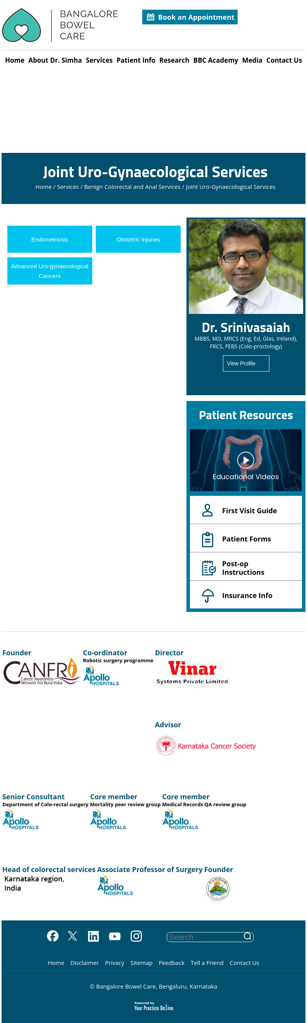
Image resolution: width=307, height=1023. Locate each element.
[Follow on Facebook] (51, 937)
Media (252, 60)
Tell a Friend (207, 962)
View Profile (241, 363)
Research (174, 60)
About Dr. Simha (55, 60)
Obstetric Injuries (138, 239)
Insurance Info (247, 595)
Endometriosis (49, 239)
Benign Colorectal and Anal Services (132, 186)
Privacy (114, 962)
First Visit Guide (249, 510)
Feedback (172, 962)
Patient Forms (246, 538)
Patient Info (136, 60)
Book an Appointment (196, 17)
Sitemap (141, 962)
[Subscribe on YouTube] (115, 937)
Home (14, 60)
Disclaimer (85, 962)
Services (99, 60)
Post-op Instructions (243, 567)
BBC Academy (215, 60)
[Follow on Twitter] (72, 937)
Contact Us (284, 60)
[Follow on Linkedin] (93, 937)
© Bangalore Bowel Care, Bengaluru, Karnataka (153, 986)
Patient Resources (246, 414)
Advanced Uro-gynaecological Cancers (49, 271)
